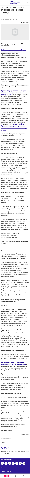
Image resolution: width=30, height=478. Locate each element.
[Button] (25, 22)
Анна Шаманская (5, 16)
